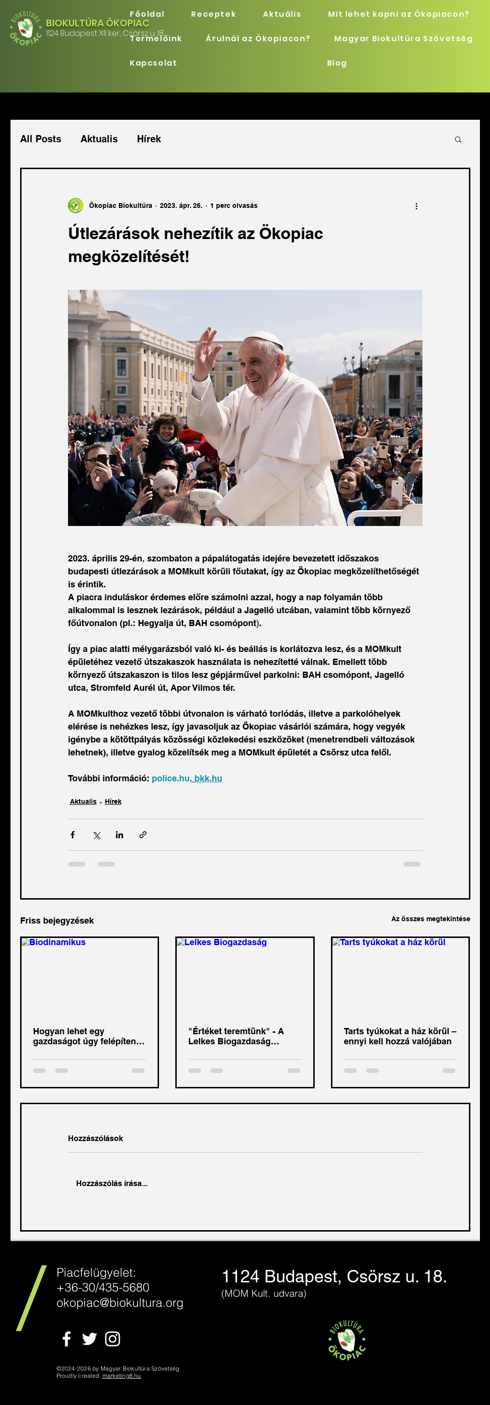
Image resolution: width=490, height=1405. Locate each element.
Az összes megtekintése (430, 919)
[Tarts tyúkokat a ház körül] (400, 976)
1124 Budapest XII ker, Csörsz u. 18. (105, 33)
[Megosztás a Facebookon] (72, 834)
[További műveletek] (416, 205)
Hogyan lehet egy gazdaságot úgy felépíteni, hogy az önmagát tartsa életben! (87, 1036)
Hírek (149, 139)
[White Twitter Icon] (90, 1339)
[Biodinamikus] (90, 976)
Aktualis (99, 139)
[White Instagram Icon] (113, 1339)
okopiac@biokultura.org (120, 1302)
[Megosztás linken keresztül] (143, 834)
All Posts (40, 139)
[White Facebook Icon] (67, 1339)
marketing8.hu (122, 1375)
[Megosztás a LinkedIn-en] (119, 834)
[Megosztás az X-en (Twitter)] (96, 834)
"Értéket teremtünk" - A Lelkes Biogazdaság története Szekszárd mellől (242, 1036)
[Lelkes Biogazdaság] (245, 976)
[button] (458, 139)
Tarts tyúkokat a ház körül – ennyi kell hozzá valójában (400, 1036)
